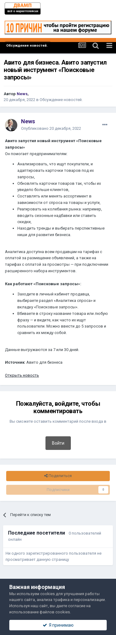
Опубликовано (51, 128)
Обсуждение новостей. (61, 99)
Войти (58, 443)
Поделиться (58, 475)
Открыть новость (22, 375)
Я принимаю (58, 625)
